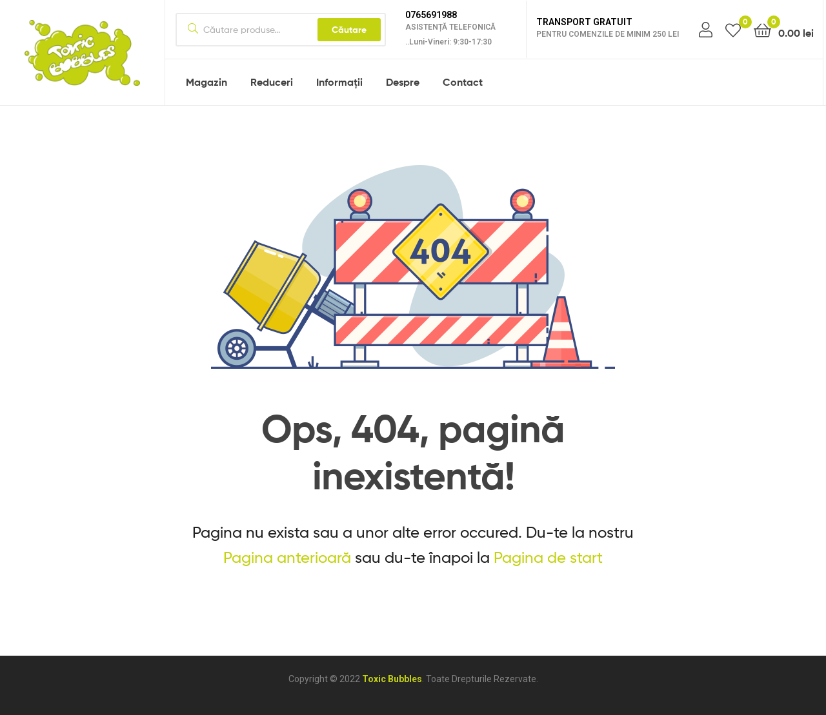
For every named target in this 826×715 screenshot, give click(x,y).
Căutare (349, 29)
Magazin (206, 81)
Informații (339, 81)
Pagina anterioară (287, 557)
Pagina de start (548, 557)
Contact (463, 81)
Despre (402, 81)
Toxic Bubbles (392, 679)
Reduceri (271, 81)
